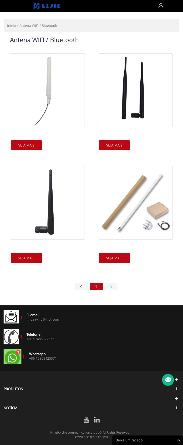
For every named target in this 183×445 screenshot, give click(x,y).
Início (11, 25)
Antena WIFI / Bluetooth (38, 25)
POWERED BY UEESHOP (91, 437)
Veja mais (26, 145)
